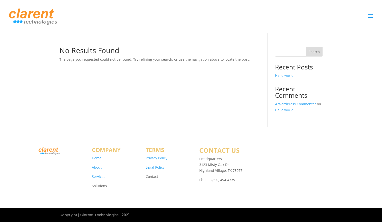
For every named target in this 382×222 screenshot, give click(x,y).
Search (314, 51)
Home (96, 158)
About (97, 167)
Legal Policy (155, 167)
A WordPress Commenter (295, 104)
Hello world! (285, 75)
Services (98, 176)
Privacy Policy (156, 158)
